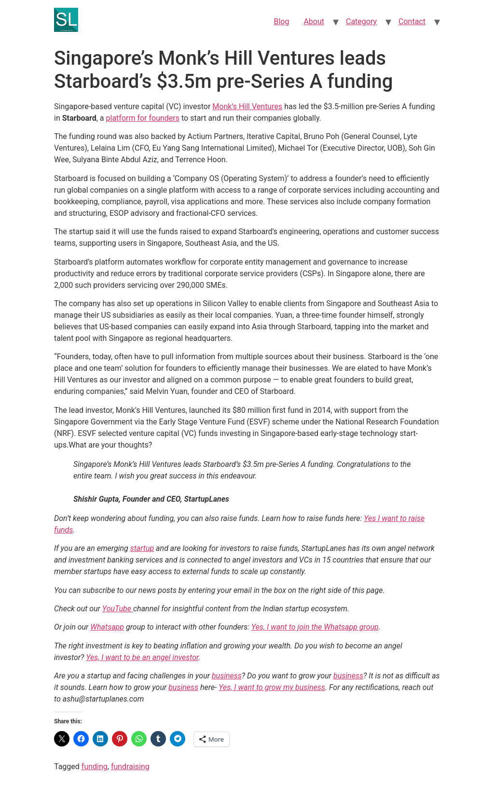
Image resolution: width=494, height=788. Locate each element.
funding (95, 766)
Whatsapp (107, 627)
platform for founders (143, 118)
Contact (411, 21)
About (313, 21)
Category (361, 21)
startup (142, 548)
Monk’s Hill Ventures (247, 106)
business (227, 675)
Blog (281, 21)
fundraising (130, 766)
